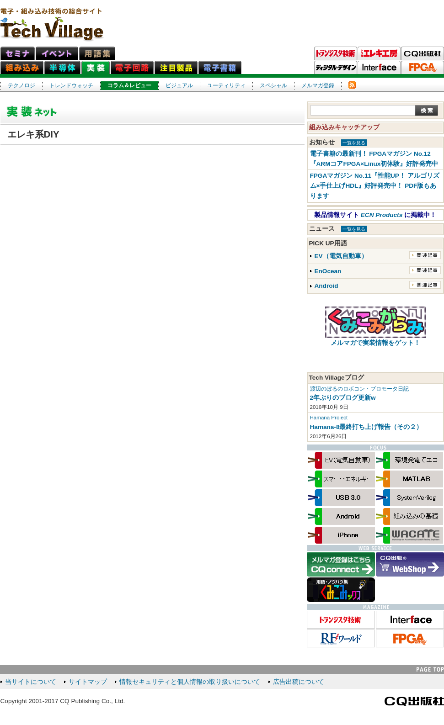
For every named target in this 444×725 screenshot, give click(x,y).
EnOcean (328, 271)
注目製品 (176, 67)
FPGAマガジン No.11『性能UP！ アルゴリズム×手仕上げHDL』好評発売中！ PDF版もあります (374, 185)
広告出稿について (298, 681)
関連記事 (425, 255)
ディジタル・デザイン (335, 67)
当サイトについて (30, 681)
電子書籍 (219, 67)
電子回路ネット (132, 67)
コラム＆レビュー (129, 85)
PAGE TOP (430, 669)
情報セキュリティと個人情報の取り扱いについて (189, 681)
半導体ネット (62, 67)
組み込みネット (21, 67)
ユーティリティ (226, 85)
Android (326, 285)
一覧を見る (353, 142)
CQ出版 (422, 53)
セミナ (17, 53)
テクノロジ (21, 85)
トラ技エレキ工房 (379, 53)
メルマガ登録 (317, 85)
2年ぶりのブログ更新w (343, 397)
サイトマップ (88, 681)
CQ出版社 (414, 701)
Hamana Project (329, 417)
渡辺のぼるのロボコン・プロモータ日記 (359, 389)
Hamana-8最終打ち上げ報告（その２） (366, 426)
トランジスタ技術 (335, 53)
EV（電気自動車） (341, 256)
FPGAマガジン (422, 67)
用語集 (97, 53)
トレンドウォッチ (71, 85)
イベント (57, 53)
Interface (379, 67)
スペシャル (273, 85)
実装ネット (95, 67)
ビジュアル (179, 85)
